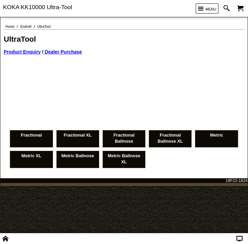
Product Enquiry (22, 52)
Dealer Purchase (62, 52)
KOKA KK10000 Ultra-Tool (37, 7)
